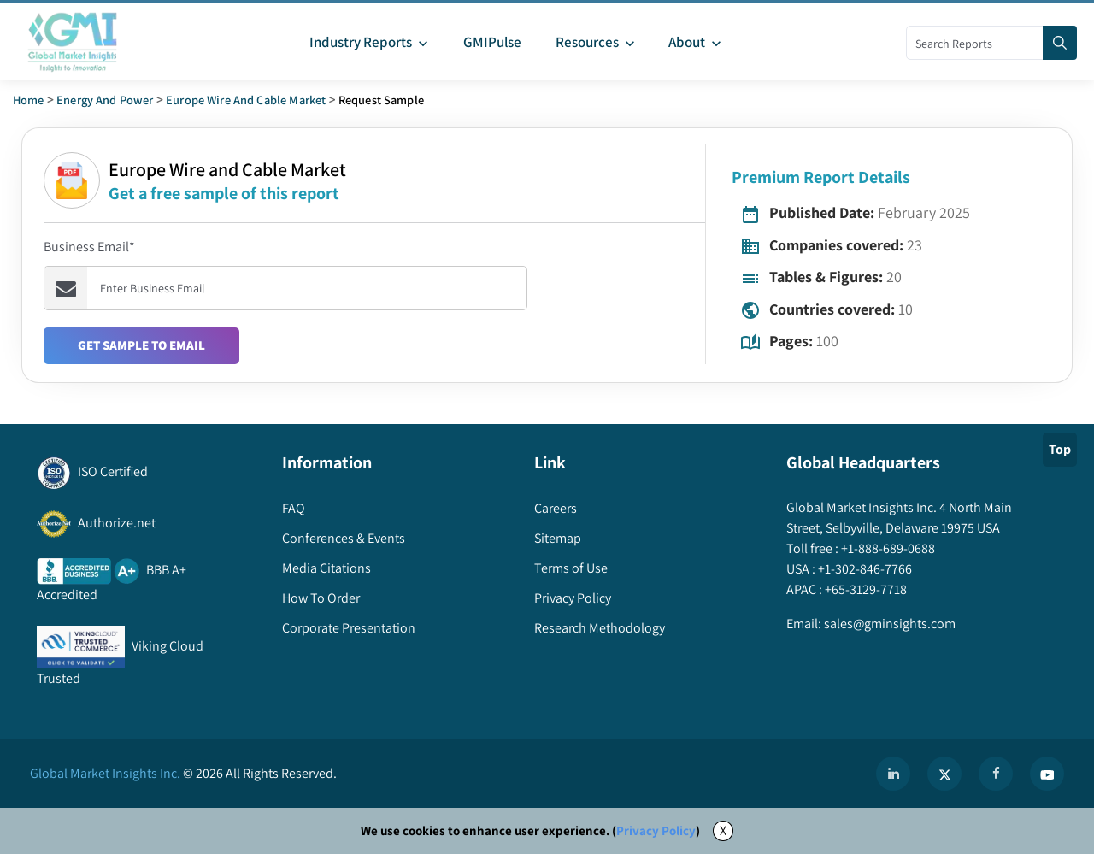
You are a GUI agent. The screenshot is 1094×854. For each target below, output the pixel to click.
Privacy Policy (656, 830)
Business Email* (89, 247)
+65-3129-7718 (864, 589)
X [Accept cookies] (723, 830)
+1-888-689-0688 (886, 548)
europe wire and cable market (246, 99)
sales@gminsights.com (888, 624)
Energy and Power (104, 99)
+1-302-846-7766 (863, 569)
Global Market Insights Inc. (105, 773)
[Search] (1060, 43)
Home (28, 99)
